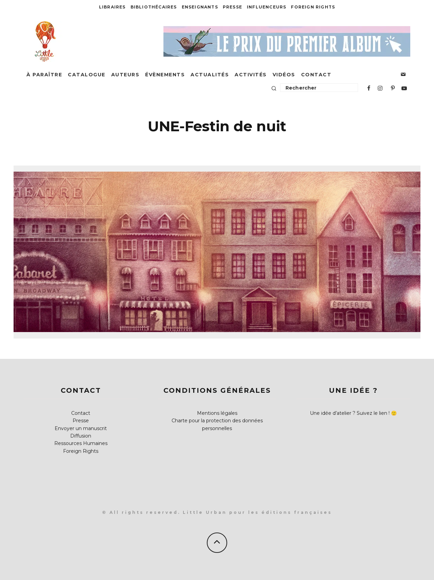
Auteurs (125, 75)
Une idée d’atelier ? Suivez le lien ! (350, 413)
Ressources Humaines (80, 443)
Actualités (210, 75)
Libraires (112, 6)
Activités (251, 75)
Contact (316, 75)
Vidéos (284, 75)
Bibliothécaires (154, 6)
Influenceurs (266, 6)
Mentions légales (217, 413)
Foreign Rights (313, 6)
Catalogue (86, 75)
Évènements (165, 75)
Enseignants (200, 6)
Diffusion (80, 436)
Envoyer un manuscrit (81, 428)
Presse (232, 6)
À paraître (44, 75)
